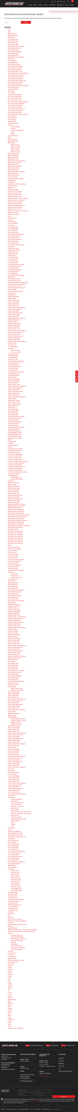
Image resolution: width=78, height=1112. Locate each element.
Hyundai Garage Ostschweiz (15, 332)
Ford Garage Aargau (13, 257)
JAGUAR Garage (12, 377)
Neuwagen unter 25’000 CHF (15, 538)
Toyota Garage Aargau (14, 776)
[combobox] (26, 1090)
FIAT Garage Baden (13, 228)
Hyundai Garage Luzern (14, 329)
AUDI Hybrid (11, 59)
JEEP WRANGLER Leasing (15, 436)
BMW (9, 137)
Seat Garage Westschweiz (15, 676)
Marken (13, 134)
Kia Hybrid (10, 443)
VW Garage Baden (12, 894)
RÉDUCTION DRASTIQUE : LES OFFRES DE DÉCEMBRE (22, 930)
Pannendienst (14, 944)
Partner (13, 822)
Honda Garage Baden (13, 302)
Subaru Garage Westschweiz (15, 738)
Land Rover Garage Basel (14, 457)
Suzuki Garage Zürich (13, 765)
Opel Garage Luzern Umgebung (16, 590)
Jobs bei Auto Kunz (16, 804)
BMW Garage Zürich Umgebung (16, 171)
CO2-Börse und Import (16, 935)
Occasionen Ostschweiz (14, 561)
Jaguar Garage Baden (13, 380)
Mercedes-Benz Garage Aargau (16, 509)
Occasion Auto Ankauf (14, 547)
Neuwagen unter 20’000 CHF (15, 536)
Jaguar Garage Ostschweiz (15, 388)
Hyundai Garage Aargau (14, 323)
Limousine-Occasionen (14, 473)
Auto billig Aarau (12, 60)
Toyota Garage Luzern (14, 781)
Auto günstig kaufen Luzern (15, 71)
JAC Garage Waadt (13, 364)
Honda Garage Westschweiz (15, 313)
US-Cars (10, 829)
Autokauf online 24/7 (16, 577)
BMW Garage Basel (13, 157)
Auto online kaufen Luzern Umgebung (18, 101)
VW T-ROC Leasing (16, 887)
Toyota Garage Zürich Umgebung (16, 794)
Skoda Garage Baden (13, 693)
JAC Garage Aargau (13, 354)
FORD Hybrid (11, 277)
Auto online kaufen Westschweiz (16, 109)
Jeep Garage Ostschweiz (14, 418)
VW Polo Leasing (15, 883)
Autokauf (10, 125)
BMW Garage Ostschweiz (14, 162)
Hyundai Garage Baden (14, 325)
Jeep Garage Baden (13, 411)
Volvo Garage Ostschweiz (14, 853)
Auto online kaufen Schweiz (15, 105)
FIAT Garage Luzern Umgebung (16, 234)
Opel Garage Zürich (13, 599)
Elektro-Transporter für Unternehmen (17, 921)
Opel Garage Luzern (13, 588)
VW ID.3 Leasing (15, 876)
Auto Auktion (14, 574)
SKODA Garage (12, 686)
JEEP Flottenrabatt (13, 406)
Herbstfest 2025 (12, 293)
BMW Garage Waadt (13, 164)
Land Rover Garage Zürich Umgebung (18, 472)
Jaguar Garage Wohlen (14, 393)
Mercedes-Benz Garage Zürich (16, 524)
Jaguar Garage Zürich (13, 395)
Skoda (9, 1015)
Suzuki (10, 1023)
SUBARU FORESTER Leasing (18, 720)
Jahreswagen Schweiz (14, 400)
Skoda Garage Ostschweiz (15, 701)
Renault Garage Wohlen (14, 652)
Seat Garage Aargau (13, 663)
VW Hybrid (10, 912)
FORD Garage (11, 255)
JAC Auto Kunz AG (13, 962)
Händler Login (37, 1109)
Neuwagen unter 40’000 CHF (15, 543)
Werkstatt (13, 942)
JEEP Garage (11, 407)
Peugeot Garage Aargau (14, 609)
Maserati (10, 996)
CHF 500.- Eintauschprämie (15, 919)
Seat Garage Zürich (13, 679)
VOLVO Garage (12, 842)
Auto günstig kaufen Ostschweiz (16, 75)
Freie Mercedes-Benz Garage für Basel (18, 282)
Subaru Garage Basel (13, 729)
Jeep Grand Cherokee (13, 429)
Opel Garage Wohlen (13, 597)
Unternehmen (60, 5)
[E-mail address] (43, 1094)
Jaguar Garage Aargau (14, 379)
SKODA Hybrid (12, 711)
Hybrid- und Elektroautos (17, 130)
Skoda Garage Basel (13, 695)
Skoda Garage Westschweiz (15, 704)
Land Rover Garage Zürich (15, 470)
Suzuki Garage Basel (13, 752)
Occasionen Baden (13, 556)
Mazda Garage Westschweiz (15, 499)
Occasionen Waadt (13, 563)
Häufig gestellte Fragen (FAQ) (18, 819)
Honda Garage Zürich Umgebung (16, 318)
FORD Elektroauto (12, 252)
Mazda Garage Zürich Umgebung (16, 504)
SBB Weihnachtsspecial (14, 658)
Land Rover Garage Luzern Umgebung (18, 461)
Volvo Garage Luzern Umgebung (16, 851)
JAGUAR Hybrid (12, 398)
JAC (59, 1068)
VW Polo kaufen (15, 881)
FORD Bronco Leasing (14, 250)
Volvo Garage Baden (13, 845)
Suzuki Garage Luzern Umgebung (17, 756)
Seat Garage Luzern (13, 668)
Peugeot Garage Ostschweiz (15, 618)
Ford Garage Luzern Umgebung (16, 264)
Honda (9, 983)
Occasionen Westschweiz (14, 565)
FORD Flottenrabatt (13, 253)
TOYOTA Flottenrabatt (14, 772)
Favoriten (10, 220)
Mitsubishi (10, 1003)
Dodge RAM (11, 182)
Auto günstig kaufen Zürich (15, 84)
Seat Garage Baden (13, 665)
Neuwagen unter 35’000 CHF (15, 541)
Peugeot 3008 (11, 602)
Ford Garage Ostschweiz (14, 266)
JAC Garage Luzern (13, 359)
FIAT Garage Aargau (13, 227)
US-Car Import (11, 828)
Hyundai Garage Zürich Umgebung (17, 341)
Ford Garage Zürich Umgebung (16, 275)
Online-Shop (52, 5)
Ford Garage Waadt (13, 268)
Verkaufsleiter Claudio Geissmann (17, 837)
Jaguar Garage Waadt (14, 389)
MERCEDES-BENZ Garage (14, 507)
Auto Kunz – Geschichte (17, 806)
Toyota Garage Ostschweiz (15, 785)
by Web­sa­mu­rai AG (46, 1109)
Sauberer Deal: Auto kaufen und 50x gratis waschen (21, 931)
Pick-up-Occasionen (13, 631)
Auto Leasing (11, 93)
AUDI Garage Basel (13, 42)
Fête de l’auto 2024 (16, 817)
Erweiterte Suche (12, 218)
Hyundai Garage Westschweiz (16, 336)
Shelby (13, 132)
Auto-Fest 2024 (15, 810)
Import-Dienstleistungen (17, 937)
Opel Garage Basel (13, 586)
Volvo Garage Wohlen (13, 858)
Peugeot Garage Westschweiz (16, 622)
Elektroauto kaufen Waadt (15, 203)
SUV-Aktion (11, 951)
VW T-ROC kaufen (15, 885)
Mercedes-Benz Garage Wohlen (16, 522)
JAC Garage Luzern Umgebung (16, 361)
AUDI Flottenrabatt (13, 35)
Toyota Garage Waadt (13, 786)
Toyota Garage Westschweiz (15, 788)
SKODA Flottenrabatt (13, 685)
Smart (9, 1017)
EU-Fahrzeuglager (15, 127)
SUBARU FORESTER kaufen (18, 718)
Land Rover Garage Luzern (15, 459)
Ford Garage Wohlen (13, 271)
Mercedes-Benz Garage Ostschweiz (17, 516)
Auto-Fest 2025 (12, 119)
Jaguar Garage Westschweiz (15, 391)
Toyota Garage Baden (13, 778)
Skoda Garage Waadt (13, 702)
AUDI (9, 32)
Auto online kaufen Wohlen (15, 110)
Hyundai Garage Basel (14, 327)
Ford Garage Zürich (13, 273)
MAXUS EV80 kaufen (16, 477)
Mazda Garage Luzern (14, 493)
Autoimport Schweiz (13, 123)
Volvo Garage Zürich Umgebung (16, 862)
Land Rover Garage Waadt (15, 465)
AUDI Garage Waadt (13, 50)
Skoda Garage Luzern (13, 697)
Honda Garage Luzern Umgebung (16, 307)
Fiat (9, 980)
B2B (9, 915)
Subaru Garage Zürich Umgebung (17, 744)
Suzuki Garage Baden (13, 751)
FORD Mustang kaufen (14, 279)
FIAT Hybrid (11, 246)
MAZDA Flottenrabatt (13, 482)
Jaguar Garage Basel (13, 382)
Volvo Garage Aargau (13, 844)
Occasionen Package (16, 949)
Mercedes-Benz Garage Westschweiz (17, 520)
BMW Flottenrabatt (13, 141)
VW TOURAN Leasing (16, 890)
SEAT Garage (11, 661)
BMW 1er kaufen (15, 144)
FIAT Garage (11, 225)
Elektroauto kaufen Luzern (15, 196)
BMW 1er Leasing (15, 146)
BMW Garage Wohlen (13, 168)
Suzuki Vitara (11, 770)
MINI (9, 1001)
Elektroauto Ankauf (13, 189)
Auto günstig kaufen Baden (15, 67)
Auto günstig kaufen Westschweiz (17, 80)
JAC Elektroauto (12, 345)
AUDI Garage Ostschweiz (14, 48)
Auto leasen (11, 91)
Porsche (10, 1010)
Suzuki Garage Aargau (14, 749)
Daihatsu (10, 974)
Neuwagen (11, 926)
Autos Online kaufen (13, 135)
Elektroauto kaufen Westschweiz (16, 205)
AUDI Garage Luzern (13, 44)
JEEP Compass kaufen (14, 402)
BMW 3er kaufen (15, 150)
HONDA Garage (12, 298)
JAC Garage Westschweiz (14, 366)
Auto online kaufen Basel (14, 98)
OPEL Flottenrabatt (13, 579)
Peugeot (10, 1008)
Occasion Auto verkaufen (14, 549)
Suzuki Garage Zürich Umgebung (16, 767)
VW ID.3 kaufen (15, 874)
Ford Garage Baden (13, 259)
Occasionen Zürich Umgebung (16, 570)
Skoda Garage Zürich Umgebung (16, 710)
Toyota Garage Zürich (13, 792)
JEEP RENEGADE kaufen (14, 431)
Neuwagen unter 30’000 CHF (15, 540)
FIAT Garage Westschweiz (15, 239)
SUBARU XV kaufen (16, 722)
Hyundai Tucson (12, 343)
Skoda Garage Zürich (13, 708)
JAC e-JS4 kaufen (15, 350)
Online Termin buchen (16, 946)
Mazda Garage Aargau (14, 486)
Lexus (9, 994)
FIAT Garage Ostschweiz (14, 236)
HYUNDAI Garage (12, 321)
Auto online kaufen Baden (15, 96)
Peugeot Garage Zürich (14, 625)
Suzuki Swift (11, 769)
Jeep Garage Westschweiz (15, 422)
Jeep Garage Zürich (13, 425)
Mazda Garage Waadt (13, 497)
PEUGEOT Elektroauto (13, 604)
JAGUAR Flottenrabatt (14, 375)
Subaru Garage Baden (14, 727)
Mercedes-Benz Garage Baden (16, 511)
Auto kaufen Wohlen (13, 89)
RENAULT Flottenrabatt (14, 634)
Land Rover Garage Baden (15, 456)
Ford (9, 981)
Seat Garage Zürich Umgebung (16, 681)
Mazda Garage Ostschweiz (15, 495)
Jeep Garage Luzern (13, 414)
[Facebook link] (55, 1)
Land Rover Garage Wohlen (15, 468)
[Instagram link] (61, 1)
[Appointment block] (76, 381)
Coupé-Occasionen (13, 177)
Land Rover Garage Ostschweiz (16, 463)
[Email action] (76, 375)
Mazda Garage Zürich (13, 502)
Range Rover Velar (13, 633)
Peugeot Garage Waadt (14, 620)
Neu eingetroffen (12, 956)
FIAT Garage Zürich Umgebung (16, 245)
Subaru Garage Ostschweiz (15, 735)
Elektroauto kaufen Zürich (15, 209)
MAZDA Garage (12, 484)
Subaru (10, 1021)
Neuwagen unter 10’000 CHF (15, 532)
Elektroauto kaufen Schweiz (15, 202)
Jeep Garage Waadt (13, 420)
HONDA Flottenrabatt (13, 296)
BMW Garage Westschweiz (15, 166)
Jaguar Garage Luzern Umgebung (17, 386)
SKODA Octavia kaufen (17, 688)
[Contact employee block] (76, 378)
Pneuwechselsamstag (16, 940)
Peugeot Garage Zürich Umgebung (17, 627)
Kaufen (10, 439)
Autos (35, 5)
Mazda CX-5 (11, 481)
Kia (9, 990)
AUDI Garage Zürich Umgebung (16, 57)
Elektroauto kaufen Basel (14, 194)
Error (9, 216)
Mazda (10, 998)
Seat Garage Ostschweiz (14, 672)
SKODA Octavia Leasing (17, 690)
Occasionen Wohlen (13, 566)
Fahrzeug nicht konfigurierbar (15, 1028)
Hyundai (10, 985)
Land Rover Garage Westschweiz (16, 466)
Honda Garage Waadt (13, 311)
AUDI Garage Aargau (13, 39)
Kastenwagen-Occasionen (15, 438)
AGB (9, 30)
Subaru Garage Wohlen (14, 740)
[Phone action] (76, 372)
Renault (10, 1012)
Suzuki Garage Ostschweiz (15, 758)
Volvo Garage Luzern (13, 849)
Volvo (9, 1026)
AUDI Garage (11, 37)
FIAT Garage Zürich (13, 243)
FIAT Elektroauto (12, 221)
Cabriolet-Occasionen (13, 175)
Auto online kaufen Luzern (15, 100)
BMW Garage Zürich (13, 169)
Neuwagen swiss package (15, 531)
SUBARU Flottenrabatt (14, 713)
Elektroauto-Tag (12, 958)
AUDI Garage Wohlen (13, 53)
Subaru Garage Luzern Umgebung (17, 733)
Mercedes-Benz (12, 999)
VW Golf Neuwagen (13, 910)
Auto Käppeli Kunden (13, 87)
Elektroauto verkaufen (13, 214)
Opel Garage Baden (13, 584)
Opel (9, 1006)
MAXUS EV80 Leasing (16, 479)
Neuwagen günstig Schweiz (15, 527)
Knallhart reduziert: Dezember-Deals (17, 924)
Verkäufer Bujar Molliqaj (14, 831)
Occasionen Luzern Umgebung (16, 559)
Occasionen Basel (12, 558)
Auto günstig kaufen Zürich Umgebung (18, 85)
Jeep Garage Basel (13, 413)
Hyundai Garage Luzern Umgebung (17, 330)
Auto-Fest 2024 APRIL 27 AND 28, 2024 (21, 813)
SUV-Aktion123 (12, 953)
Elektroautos (61, 1063)
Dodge (9, 976)
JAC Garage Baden (13, 355)
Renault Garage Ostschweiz (15, 647)
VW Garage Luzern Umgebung (16, 899)
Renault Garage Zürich (14, 654)
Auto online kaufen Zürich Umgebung (18, 114)
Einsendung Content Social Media (17, 184)
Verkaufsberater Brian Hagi (15, 833)
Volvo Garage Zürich (13, 860)
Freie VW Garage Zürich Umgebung (17, 284)
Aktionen (13, 128)
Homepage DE (11, 295)
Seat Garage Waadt (13, 674)
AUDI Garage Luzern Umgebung (16, 46)
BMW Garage (11, 143)
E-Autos (40, 5)
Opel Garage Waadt (13, 593)
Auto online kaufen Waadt (15, 107)
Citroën (10, 972)
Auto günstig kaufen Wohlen (15, 82)
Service (46, 5)
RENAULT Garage (12, 636)
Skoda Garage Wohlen (14, 706)
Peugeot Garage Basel (14, 613)
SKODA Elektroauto (13, 683)
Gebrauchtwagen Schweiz (15, 286)
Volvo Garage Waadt (13, 854)
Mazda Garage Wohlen (14, 500)
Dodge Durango (12, 180)
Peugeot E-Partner (12, 928)
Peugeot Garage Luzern (14, 615)
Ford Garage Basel (13, 261)
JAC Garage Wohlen (13, 368)
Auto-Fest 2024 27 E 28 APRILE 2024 (20, 812)
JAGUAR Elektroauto (13, 373)
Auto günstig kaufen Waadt (15, 78)
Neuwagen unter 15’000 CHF (15, 534)
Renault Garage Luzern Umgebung (17, 645)
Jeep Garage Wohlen (13, 423)
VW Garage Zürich (12, 908)
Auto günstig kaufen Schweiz (15, 76)
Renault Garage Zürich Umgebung (17, 656)
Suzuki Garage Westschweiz (15, 761)
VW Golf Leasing (15, 872)
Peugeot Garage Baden (14, 611)
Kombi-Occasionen (13, 445)
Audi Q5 (10, 965)
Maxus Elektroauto (13, 475)
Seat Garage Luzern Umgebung (16, 670)
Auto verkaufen (12, 116)
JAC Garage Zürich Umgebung (16, 372)
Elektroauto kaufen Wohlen (15, 207)
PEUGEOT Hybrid (12, 629)
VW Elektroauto (12, 865)
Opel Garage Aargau (13, 583)
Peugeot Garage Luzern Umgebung (17, 617)
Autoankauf (11, 964)
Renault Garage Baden (14, 640)
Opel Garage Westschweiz (15, 595)
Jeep (9, 989)
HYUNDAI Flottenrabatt (14, 320)
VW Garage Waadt (13, 903)
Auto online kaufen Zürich (15, 112)
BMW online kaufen (13, 173)
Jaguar (10, 987)
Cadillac (10, 967)
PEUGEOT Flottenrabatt (14, 606)
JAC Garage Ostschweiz (14, 363)
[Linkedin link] (58, 1)
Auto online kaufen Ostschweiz (16, 103)
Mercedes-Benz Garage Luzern (16, 513)
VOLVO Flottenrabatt (13, 840)
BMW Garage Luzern (13, 159)
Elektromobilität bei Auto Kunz (16, 960)
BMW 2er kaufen (15, 148)
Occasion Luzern (12, 552)
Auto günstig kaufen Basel (15, 69)
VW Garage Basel (12, 896)
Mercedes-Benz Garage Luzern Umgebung (19, 515)
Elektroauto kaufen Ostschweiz (16, 200)
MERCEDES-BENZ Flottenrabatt (16, 506)
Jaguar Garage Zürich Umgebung (16, 397)
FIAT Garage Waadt (13, 237)
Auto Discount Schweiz (14, 64)
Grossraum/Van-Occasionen (15, 291)
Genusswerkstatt (12, 289)
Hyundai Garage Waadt (14, 334)
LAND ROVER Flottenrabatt (15, 450)
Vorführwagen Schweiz (14, 863)
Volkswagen (11, 838)
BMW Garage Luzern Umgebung (16, 160)
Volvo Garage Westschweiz (15, 856)
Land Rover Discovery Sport (15, 448)
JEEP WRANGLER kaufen (14, 434)
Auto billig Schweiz (13, 62)
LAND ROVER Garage (13, 452)
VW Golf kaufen (15, 871)
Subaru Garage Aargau (14, 726)
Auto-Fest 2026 (12, 121)
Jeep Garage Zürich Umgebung (16, 427)
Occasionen (11, 955)
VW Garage (11, 869)
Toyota (10, 1024)
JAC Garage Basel (12, 357)
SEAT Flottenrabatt (13, 659)
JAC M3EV (11, 922)
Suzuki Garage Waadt (13, 760)
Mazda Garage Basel (13, 491)
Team (12, 826)
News (66, 5)
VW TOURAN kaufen (16, 888)
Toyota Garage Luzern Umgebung (17, 783)
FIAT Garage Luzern (13, 232)
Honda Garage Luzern (13, 305)
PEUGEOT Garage (12, 608)
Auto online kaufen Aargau (15, 94)
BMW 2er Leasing (12, 139)
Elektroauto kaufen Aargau (15, 191)
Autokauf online (15, 575)
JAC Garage (11, 348)
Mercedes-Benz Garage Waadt (16, 518)
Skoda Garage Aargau (14, 692)
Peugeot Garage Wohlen (14, 624)
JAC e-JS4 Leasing (16, 352)
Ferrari (9, 978)
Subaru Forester (12, 715)
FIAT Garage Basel (13, 230)
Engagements (14, 801)
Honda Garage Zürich (13, 316)
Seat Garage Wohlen (13, 677)
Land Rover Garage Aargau (15, 454)
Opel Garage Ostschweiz (14, 592)
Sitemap (13, 824)
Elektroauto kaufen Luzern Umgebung (18, 198)
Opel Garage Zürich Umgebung (16, 600)
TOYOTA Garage (12, 774)
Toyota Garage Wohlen (14, 790)
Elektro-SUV (11, 187)
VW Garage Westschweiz (14, 905)
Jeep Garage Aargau (13, 409)
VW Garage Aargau (13, 892)
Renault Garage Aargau (14, 638)
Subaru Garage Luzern (14, 731)
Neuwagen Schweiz (13, 529)
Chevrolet (10, 969)
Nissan (10, 1005)
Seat (9, 1014)
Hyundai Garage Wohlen (14, 338)
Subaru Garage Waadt (14, 736)
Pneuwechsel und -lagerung (18, 938)
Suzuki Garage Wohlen (14, 763)
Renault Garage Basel (13, 642)
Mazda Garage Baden (13, 490)
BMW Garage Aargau (13, 153)
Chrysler (10, 971)
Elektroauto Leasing (13, 212)
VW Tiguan (11, 913)
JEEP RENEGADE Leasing (14, 432)
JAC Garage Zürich (13, 370)
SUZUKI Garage (12, 747)
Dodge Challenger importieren (16, 178)
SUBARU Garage (12, 717)
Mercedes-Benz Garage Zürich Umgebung (19, 525)
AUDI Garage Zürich (13, 55)
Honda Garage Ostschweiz (15, 309)
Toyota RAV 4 (11, 795)
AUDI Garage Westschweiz (15, 51)
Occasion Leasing (12, 550)
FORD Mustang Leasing (14, 280)
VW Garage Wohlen (13, 906)
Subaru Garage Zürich (14, 742)
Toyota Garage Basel (13, 779)
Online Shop (11, 572)
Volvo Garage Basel (13, 847)
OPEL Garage (11, 581)
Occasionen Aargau (13, 554)
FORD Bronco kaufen (13, 248)
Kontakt (72, 5)
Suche (26, 22)
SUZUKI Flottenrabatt (13, 745)
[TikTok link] (64, 1)
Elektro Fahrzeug (12, 186)
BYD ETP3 (10, 917)
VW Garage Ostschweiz (14, 901)
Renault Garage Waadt (14, 649)
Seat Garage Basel (13, 667)
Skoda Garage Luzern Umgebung (16, 699)
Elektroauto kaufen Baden (15, 193)
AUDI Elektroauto (12, 34)
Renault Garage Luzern (14, 643)
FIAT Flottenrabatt (12, 223)
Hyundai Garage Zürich (14, 339)
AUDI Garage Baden (13, 41)
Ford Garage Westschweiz (15, 270)
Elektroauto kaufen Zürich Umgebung (18, 211)
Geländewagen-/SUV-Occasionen (16, 287)
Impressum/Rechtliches (17, 803)
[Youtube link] (52, 1)
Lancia (10, 992)
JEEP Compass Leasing (14, 404)
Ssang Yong (11, 1019)
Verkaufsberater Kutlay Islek (15, 835)
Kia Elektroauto (12, 441)
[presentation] (63, 1092)
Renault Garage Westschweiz (15, 651)
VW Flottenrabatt (12, 867)
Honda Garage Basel (13, 304)
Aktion (30, 5)
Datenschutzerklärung (16, 799)
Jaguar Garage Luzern (14, 384)
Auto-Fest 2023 (15, 808)
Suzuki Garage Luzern (14, 754)
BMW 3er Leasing (15, 152)
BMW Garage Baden (13, 155)
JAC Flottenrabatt (12, 346)
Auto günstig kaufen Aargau (15, 66)
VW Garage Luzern (13, 897)
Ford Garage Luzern (13, 262)
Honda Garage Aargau (14, 300)
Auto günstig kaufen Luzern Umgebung (18, 73)
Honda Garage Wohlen (14, 314)
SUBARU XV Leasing (16, 724)
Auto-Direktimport (12, 118)
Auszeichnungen (15, 820)
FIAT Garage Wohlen (13, 241)
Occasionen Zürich (13, 568)
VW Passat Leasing (16, 879)
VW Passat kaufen (16, 878)
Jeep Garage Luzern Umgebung (16, 416)
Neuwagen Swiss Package (18, 947)
